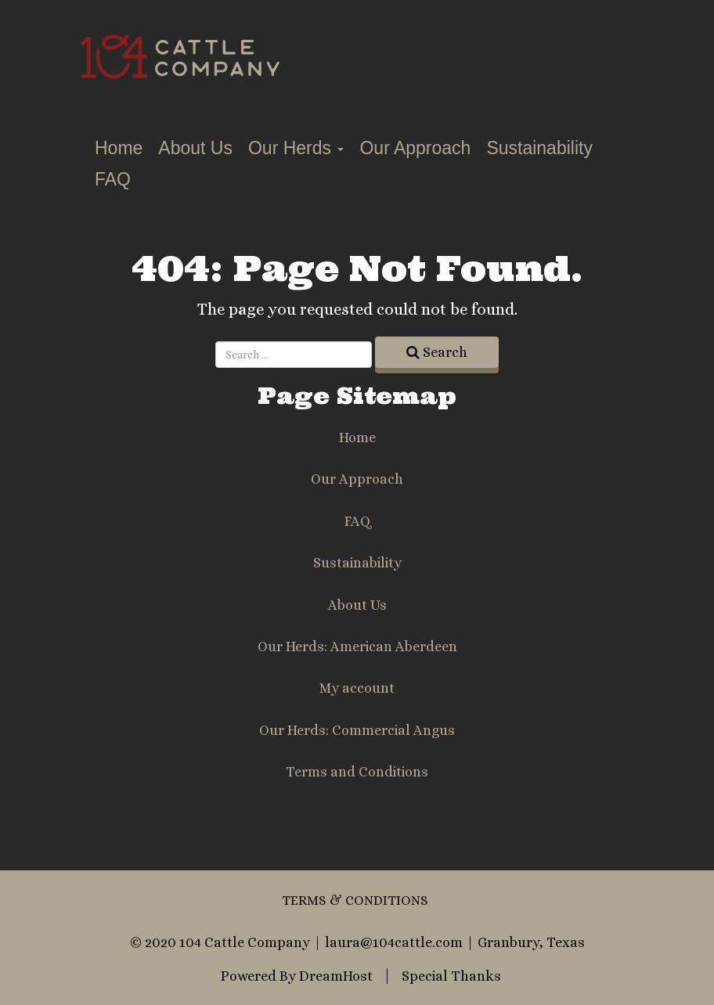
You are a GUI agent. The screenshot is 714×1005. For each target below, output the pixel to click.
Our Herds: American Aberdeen (357, 646)
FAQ (113, 179)
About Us (195, 148)
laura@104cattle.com (394, 942)
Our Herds (296, 148)
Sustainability (539, 148)
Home (118, 148)
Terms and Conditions (357, 772)
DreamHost (336, 976)
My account (357, 688)
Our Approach (415, 148)
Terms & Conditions (355, 900)
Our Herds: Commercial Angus (357, 730)
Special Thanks (451, 976)
